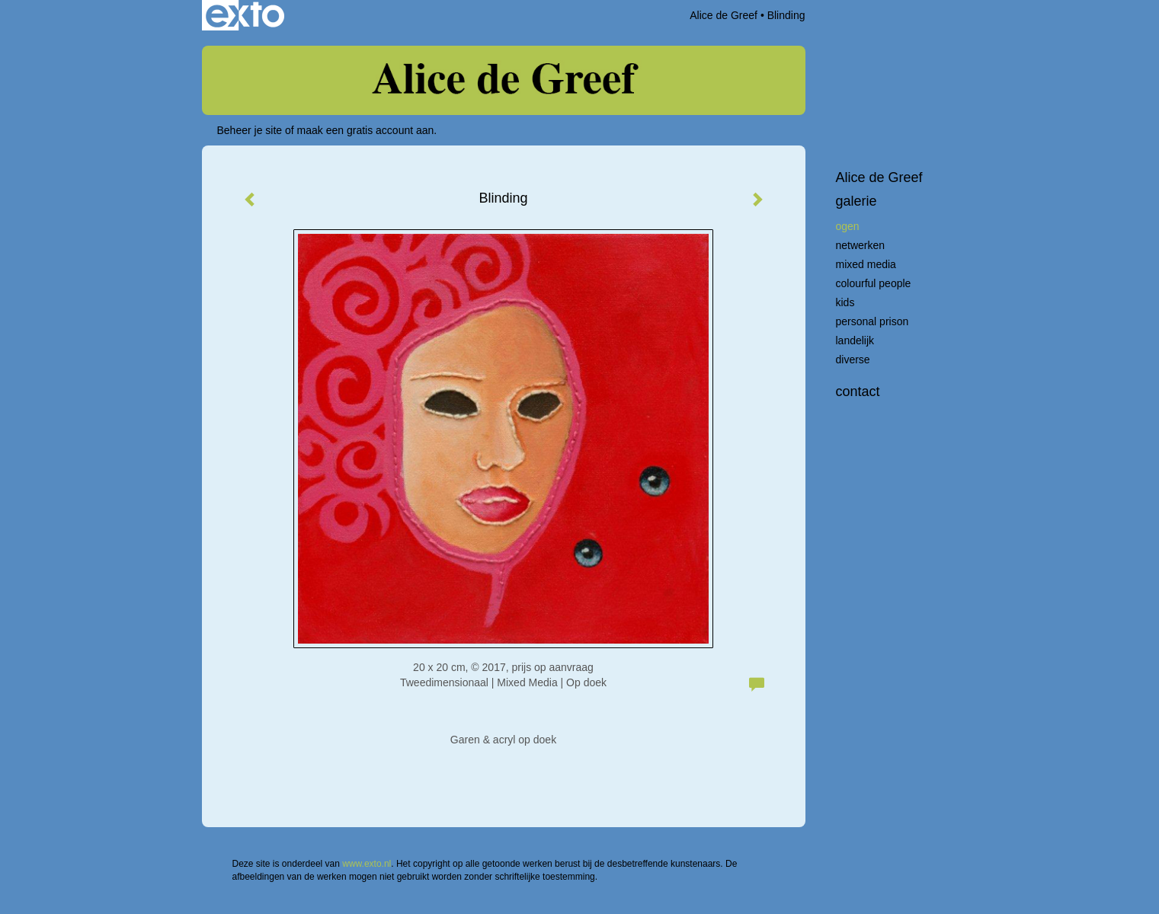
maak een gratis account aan (365, 130)
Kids (845, 302)
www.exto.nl (366, 863)
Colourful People (873, 283)
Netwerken (860, 245)
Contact (858, 391)
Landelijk (855, 340)
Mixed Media (866, 264)
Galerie (856, 201)
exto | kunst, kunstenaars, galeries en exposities (245, 15)
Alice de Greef (723, 15)
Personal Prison (872, 321)
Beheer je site (250, 130)
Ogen (848, 226)
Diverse (853, 359)
